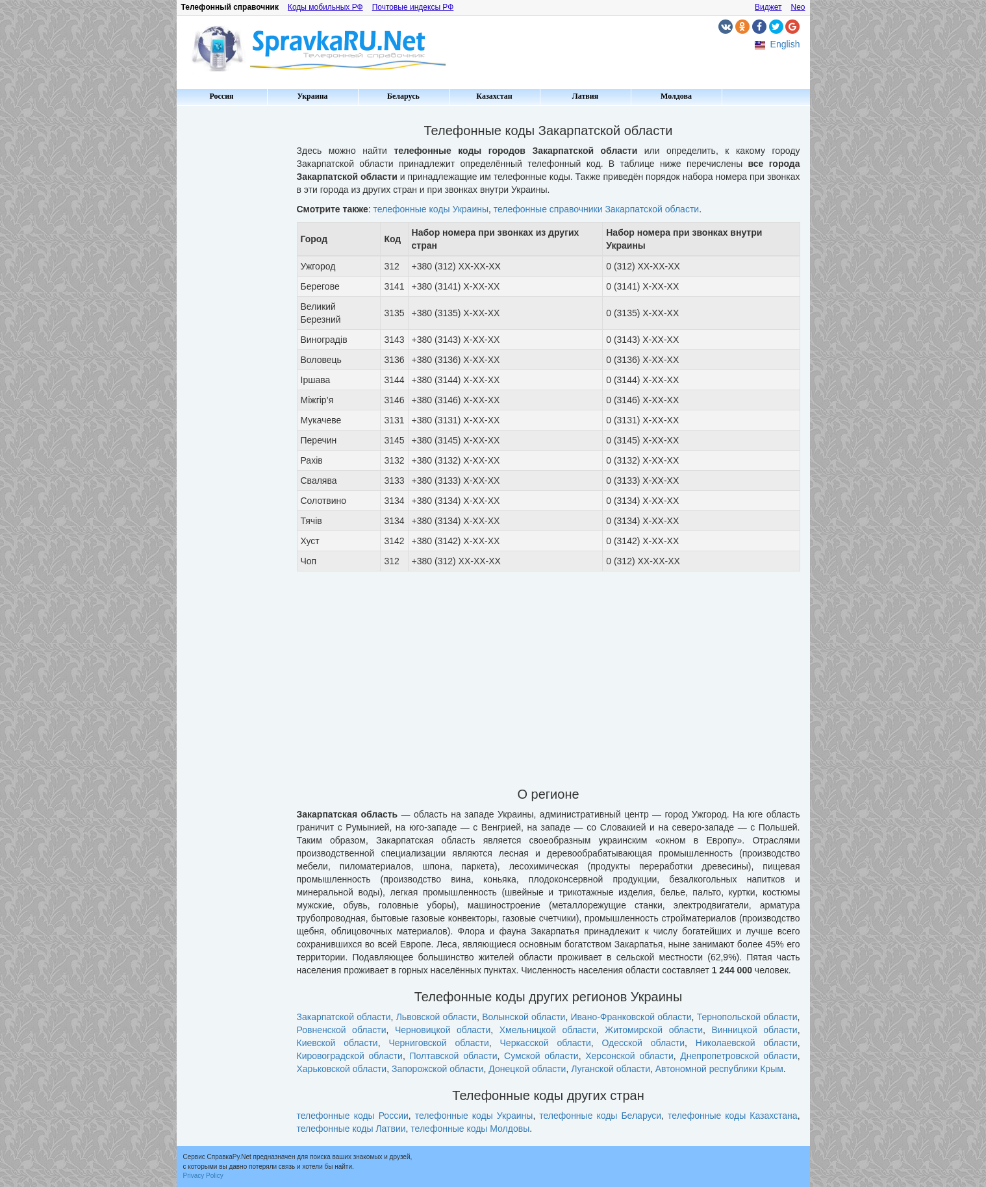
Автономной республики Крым (719, 1069)
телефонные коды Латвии (351, 1128)
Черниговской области (438, 1043)
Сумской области (541, 1056)
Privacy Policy (203, 1175)
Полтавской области (454, 1056)
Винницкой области (754, 1030)
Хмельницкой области (547, 1030)
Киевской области (337, 1043)
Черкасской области (545, 1043)
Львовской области (436, 1017)
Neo (797, 7)
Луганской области (610, 1069)
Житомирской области (654, 1030)
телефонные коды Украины (431, 209)
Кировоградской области (350, 1056)
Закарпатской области (344, 1017)
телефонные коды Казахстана (733, 1115)
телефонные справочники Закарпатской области (596, 209)
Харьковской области (342, 1069)
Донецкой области (527, 1069)
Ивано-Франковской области (631, 1017)
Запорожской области (438, 1069)
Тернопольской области (747, 1017)
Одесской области (643, 1043)
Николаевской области (747, 1043)
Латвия (585, 96)
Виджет (768, 7)
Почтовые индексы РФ (413, 7)
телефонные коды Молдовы (470, 1128)
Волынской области (523, 1017)
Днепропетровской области (738, 1056)
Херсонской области (629, 1056)
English (785, 44)
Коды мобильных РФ (325, 7)
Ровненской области (341, 1030)
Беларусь (403, 96)
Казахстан (494, 96)
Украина (312, 96)
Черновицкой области (442, 1030)
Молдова (676, 96)
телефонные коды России (353, 1115)
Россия (221, 96)
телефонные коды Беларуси (600, 1115)
